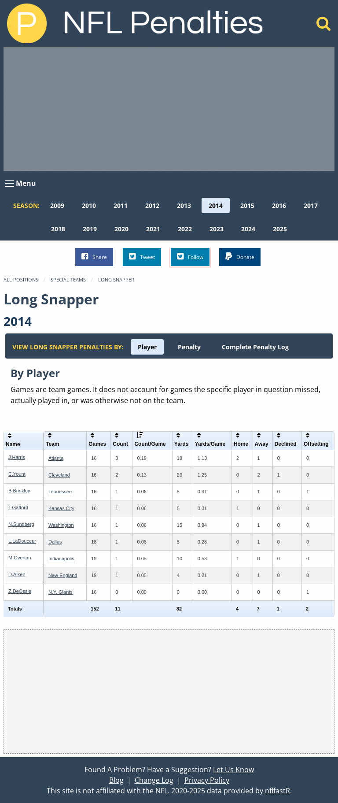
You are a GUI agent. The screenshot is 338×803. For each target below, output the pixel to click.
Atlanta (55, 458)
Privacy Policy (206, 780)
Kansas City (61, 508)
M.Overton (19, 557)
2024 (248, 229)
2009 (57, 205)
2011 (121, 205)
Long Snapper (116, 279)
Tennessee (60, 491)
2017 (311, 205)
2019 (90, 229)
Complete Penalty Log (255, 347)
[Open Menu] (9, 183)
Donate (239, 256)
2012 (152, 205)
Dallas (55, 541)
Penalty (189, 347)
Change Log (154, 780)
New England (62, 575)
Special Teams (68, 279)
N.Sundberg (21, 524)
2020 (121, 229)
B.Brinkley (19, 490)
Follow (190, 256)
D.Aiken (17, 574)
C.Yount (17, 474)
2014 (216, 205)
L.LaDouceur (22, 541)
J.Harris (16, 457)
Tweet (142, 256)
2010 (89, 205)
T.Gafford (18, 507)
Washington (61, 525)
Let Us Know (233, 769)
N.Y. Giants (60, 592)
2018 (58, 229)
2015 (247, 205)
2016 (279, 205)
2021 (153, 229)
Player (147, 347)
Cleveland (59, 474)
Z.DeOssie (19, 591)
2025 (280, 229)
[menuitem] (57, 205)
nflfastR (277, 791)
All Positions (21, 279)
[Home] (323, 26)
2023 (216, 229)
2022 (185, 229)
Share (94, 256)
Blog (116, 780)
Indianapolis (61, 558)
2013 (184, 205)
